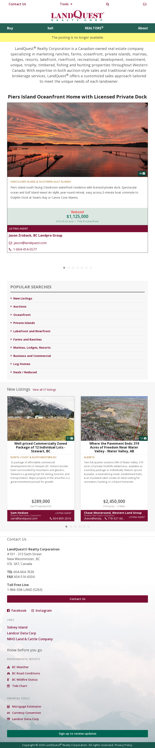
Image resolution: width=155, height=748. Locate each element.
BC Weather (18, 667)
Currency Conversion (24, 713)
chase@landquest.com (98, 518)
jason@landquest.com (28, 243)
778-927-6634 (115, 518)
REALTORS (94, 28)
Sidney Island (17, 627)
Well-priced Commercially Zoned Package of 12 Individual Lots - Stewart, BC (41, 447)
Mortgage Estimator (24, 706)
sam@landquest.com (24, 518)
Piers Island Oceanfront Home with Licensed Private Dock (77, 96)
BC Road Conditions (23, 673)
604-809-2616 (60, 518)
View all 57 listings (44, 389)
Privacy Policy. (124, 745)
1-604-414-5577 (23, 249)
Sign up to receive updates (77, 733)
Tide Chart (17, 686)
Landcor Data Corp (21, 633)
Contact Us (17, 4)
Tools (66, 4)
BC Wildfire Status (22, 679)
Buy (10, 28)
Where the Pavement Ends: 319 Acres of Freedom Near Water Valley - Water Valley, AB (114, 447)
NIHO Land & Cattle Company (30, 639)
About (143, 28)
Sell (50, 28)
